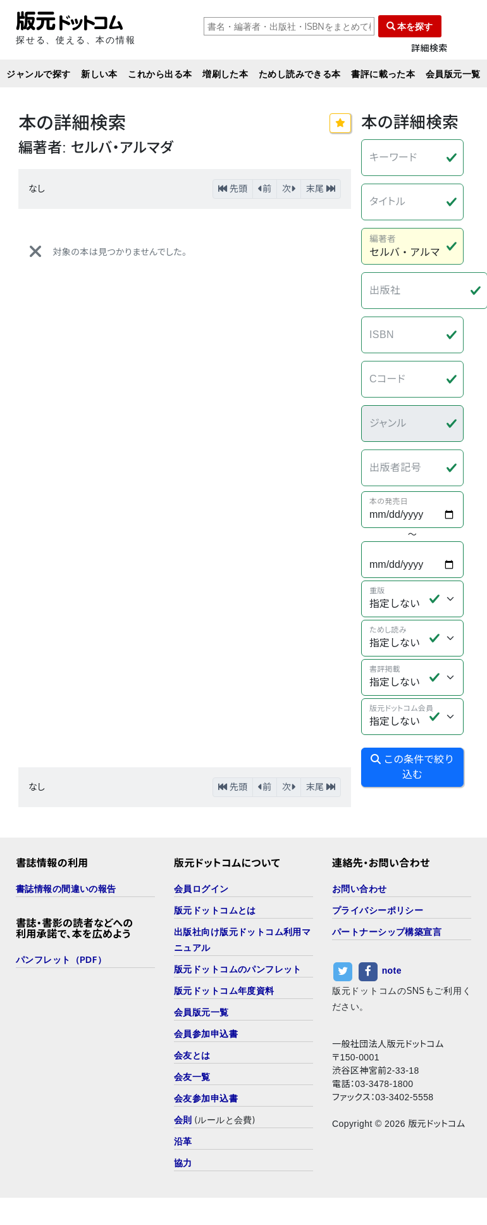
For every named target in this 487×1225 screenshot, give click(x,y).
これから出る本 (160, 73)
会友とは (192, 1055)
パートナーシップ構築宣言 (386, 931)
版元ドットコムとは (215, 910)
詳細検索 (429, 48)
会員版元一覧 (453, 73)
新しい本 (99, 73)
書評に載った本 (383, 73)
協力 (183, 1162)
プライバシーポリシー (377, 910)
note (392, 971)
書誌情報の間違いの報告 (66, 888)
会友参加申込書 (206, 1098)
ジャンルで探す (38, 73)
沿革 (183, 1141)
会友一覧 (192, 1076)
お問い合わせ (359, 888)
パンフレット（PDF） (61, 959)
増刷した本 (225, 73)
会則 (183, 1119)
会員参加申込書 (206, 1033)
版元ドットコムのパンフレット (238, 969)
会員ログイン (201, 888)
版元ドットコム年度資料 (224, 990)
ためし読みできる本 (300, 73)
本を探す (409, 26)
